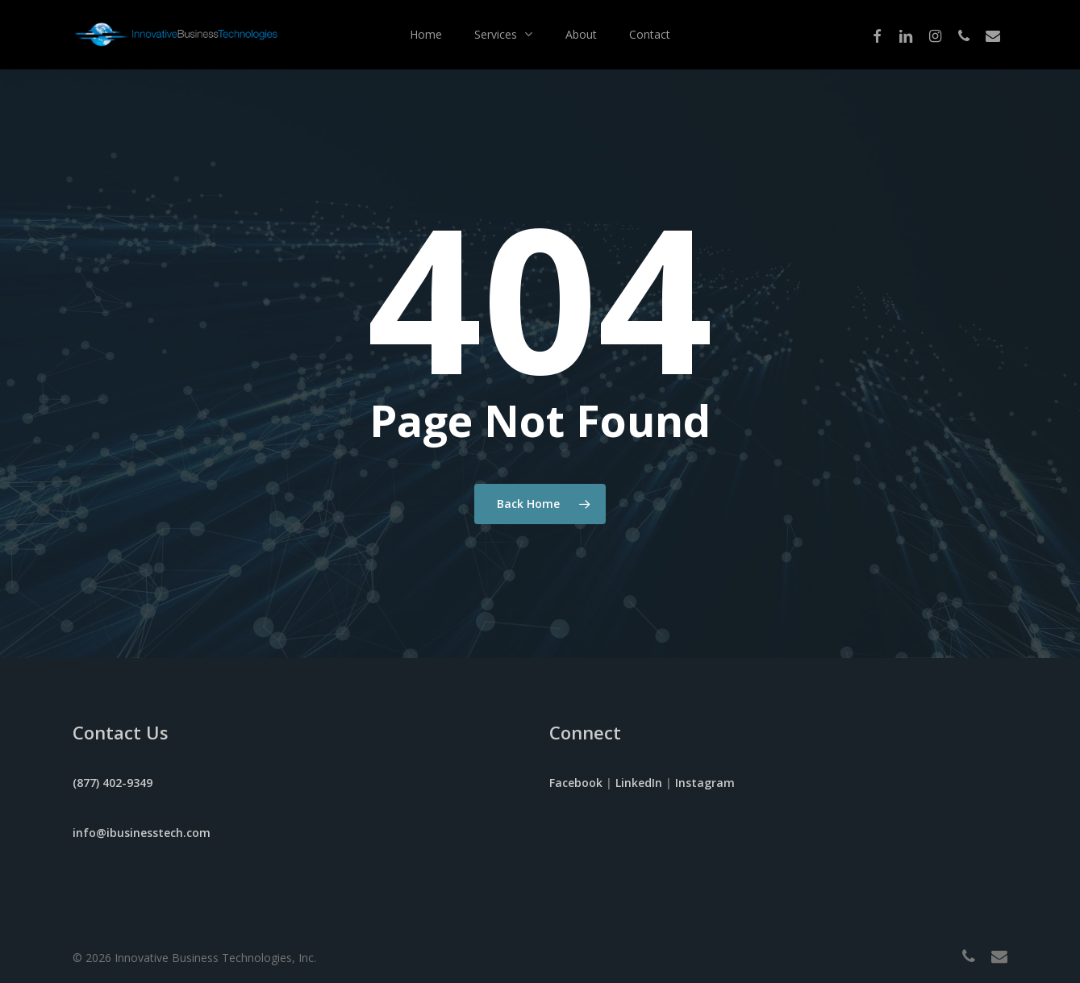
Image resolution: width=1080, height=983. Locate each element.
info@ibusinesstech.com (142, 832)
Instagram (705, 782)
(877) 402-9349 (112, 782)
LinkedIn (638, 782)
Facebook (576, 782)
